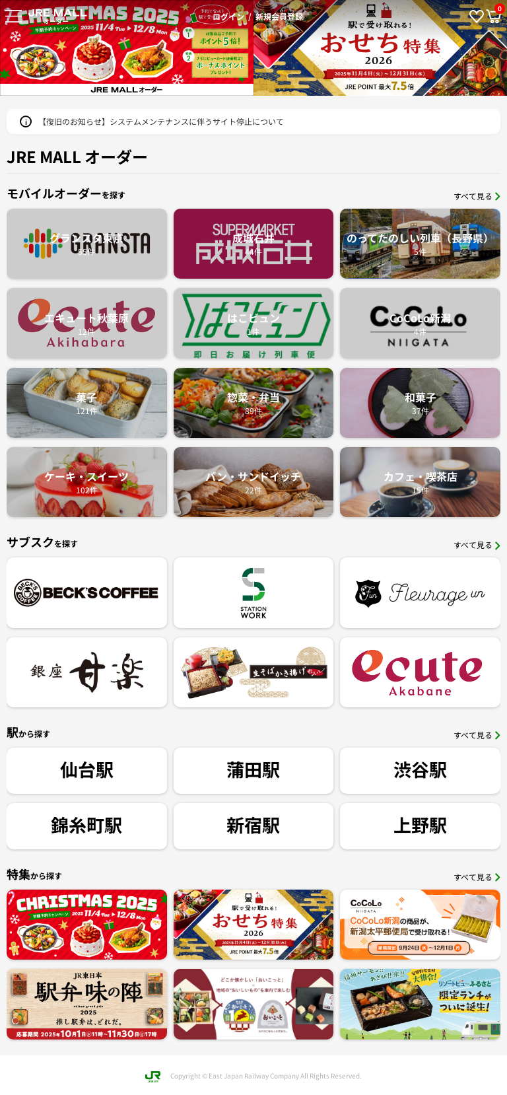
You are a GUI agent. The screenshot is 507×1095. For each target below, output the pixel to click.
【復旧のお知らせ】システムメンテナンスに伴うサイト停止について (161, 121)
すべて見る (477, 195)
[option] (380, 48)
